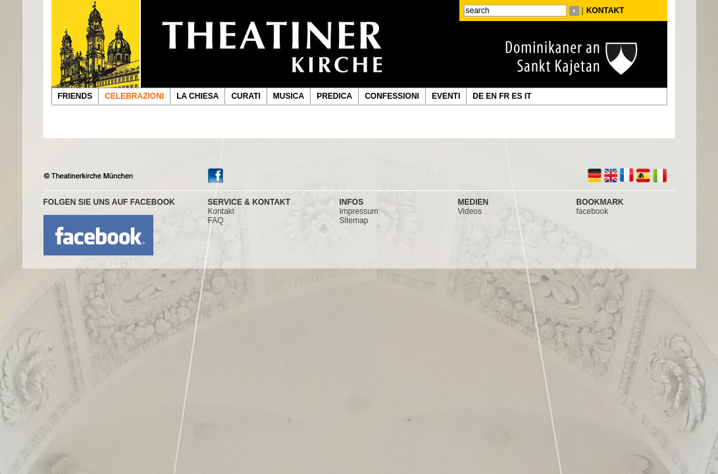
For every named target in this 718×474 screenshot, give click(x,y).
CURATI (245, 96)
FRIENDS (75, 96)
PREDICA (334, 96)
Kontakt (221, 211)
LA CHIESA (197, 96)
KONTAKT (605, 10)
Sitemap (354, 220)
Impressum (359, 211)
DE (479, 96)
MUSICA (288, 96)
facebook (593, 211)
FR (505, 96)
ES (518, 96)
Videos (470, 211)
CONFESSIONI (392, 96)
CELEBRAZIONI (134, 96)
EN (492, 96)
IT (529, 96)
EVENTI (446, 96)
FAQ (216, 220)
